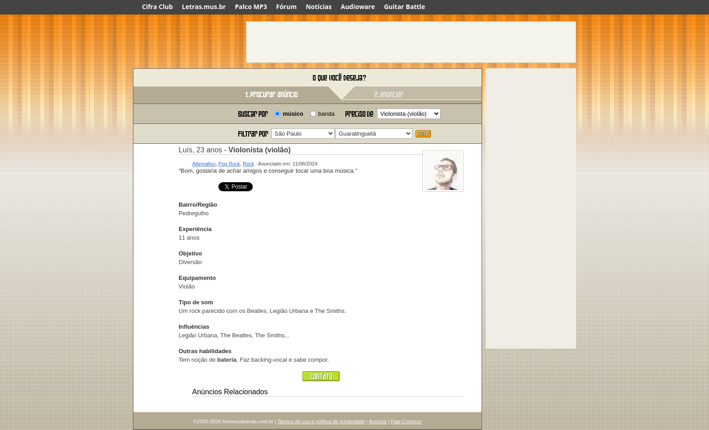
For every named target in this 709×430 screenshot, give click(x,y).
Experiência (195, 229)
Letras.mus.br (204, 6)
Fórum (286, 6)
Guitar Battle (404, 6)
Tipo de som (196, 302)
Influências (194, 326)
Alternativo (204, 163)
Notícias (318, 6)
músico (293, 113)
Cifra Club (157, 6)
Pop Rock (229, 163)
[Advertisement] (411, 42)
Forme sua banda (180, 78)
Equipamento (197, 277)
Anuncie (378, 421)
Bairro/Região (198, 204)
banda (326, 113)
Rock (248, 163)
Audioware (357, 6)
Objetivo (190, 253)
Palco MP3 (251, 6)
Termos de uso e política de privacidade (321, 421)
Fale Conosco (406, 421)
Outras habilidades (205, 351)
